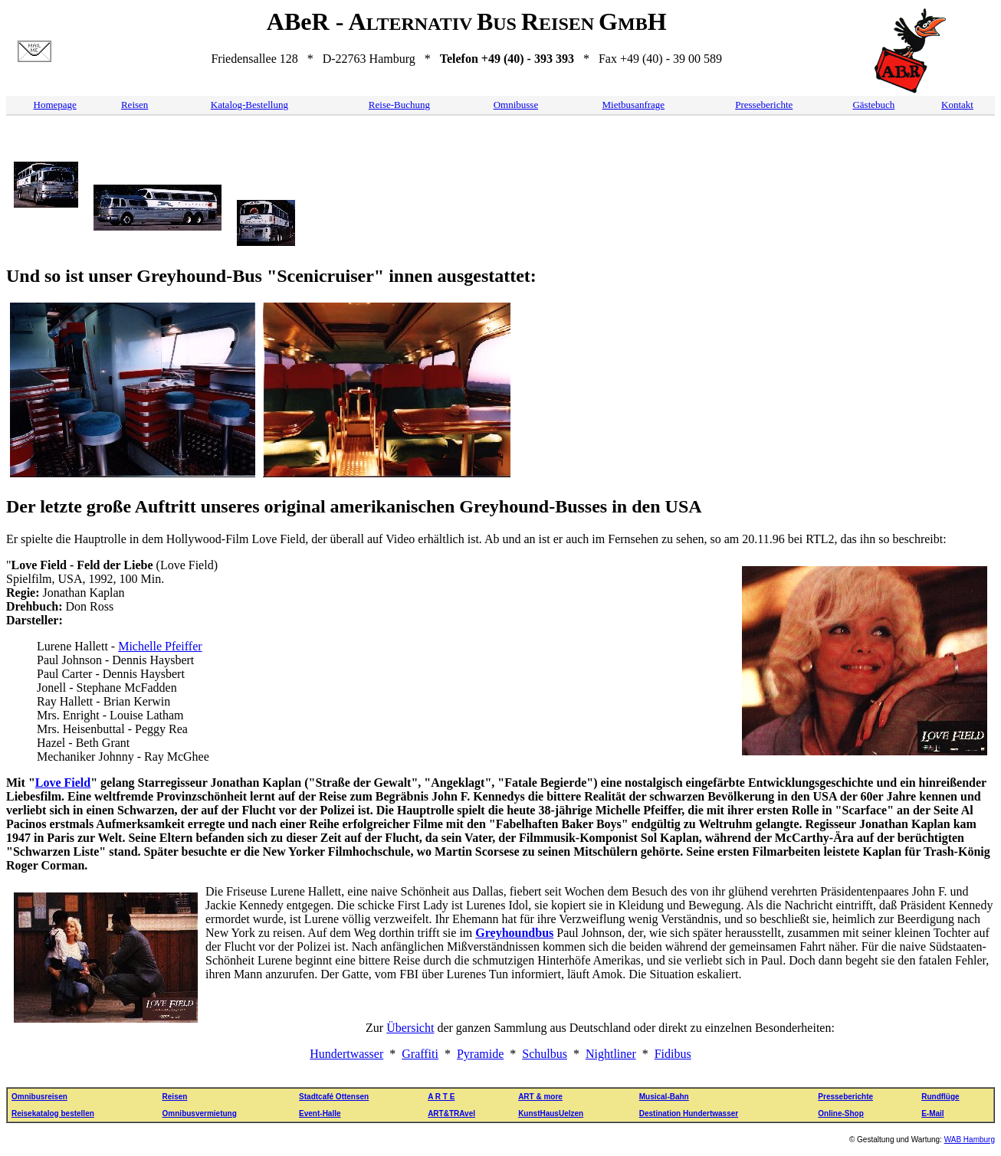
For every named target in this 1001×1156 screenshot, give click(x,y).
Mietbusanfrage (633, 104)
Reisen (134, 104)
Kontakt (957, 104)
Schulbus (544, 1053)
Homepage (55, 104)
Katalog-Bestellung (249, 104)
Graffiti (420, 1053)
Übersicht (410, 1027)
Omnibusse (516, 104)
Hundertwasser (346, 1053)
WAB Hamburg (969, 1139)
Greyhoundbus (514, 932)
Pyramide (480, 1053)
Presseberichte (764, 104)
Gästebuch (873, 104)
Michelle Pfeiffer (160, 646)
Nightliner (611, 1053)
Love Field (62, 782)
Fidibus (673, 1053)
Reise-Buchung (399, 104)
